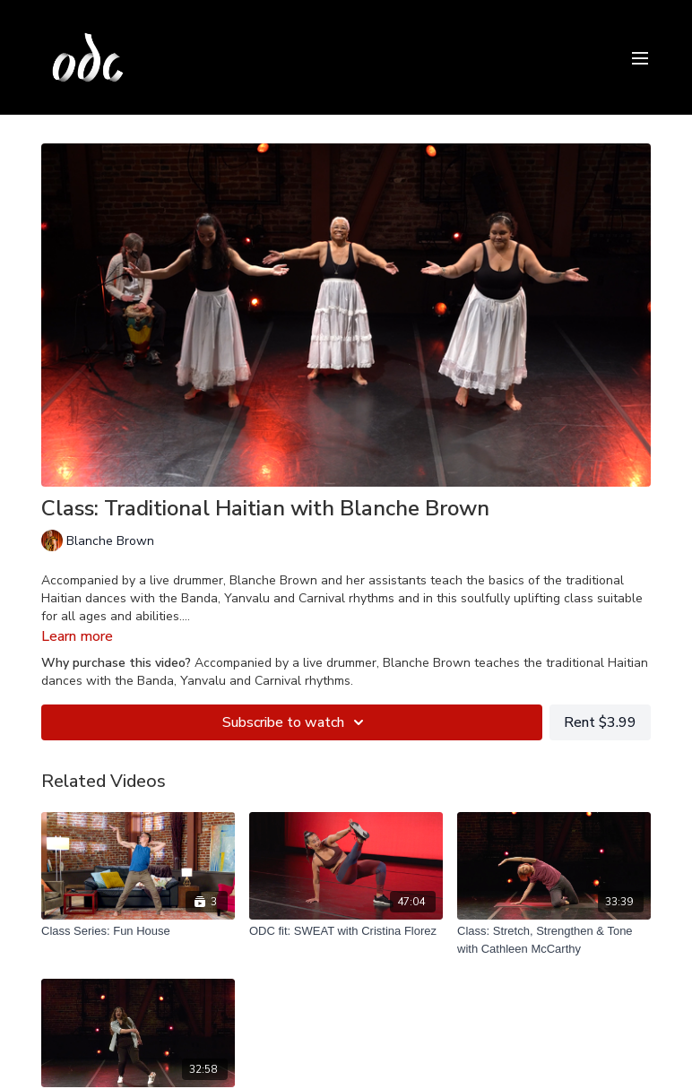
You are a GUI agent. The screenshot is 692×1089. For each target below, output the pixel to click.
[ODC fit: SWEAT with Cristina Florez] (346, 931)
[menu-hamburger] (640, 57)
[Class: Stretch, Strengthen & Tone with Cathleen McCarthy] (554, 939)
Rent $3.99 (600, 722)
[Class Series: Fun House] (138, 931)
